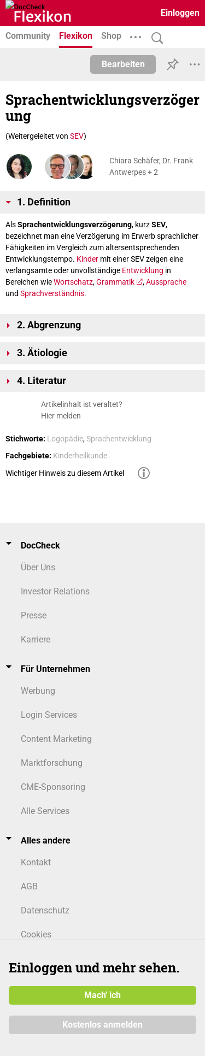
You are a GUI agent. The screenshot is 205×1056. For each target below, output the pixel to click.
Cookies (36, 934)
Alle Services (45, 811)
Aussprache (166, 282)
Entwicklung (142, 270)
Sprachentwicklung (118, 438)
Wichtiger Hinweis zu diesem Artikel (64, 473)
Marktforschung (52, 763)
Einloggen (180, 13)
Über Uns (38, 567)
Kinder (87, 259)
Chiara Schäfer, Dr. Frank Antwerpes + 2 (151, 166)
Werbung (38, 691)
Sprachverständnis (52, 293)
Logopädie (65, 438)
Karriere (35, 639)
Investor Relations (55, 591)
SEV (77, 136)
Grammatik (115, 282)
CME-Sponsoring (53, 787)
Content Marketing (56, 739)
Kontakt (36, 862)
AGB (29, 886)
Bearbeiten (123, 64)
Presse (33, 615)
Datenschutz (45, 910)
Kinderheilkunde (80, 455)
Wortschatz (73, 282)
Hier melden (61, 415)
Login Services (49, 715)
